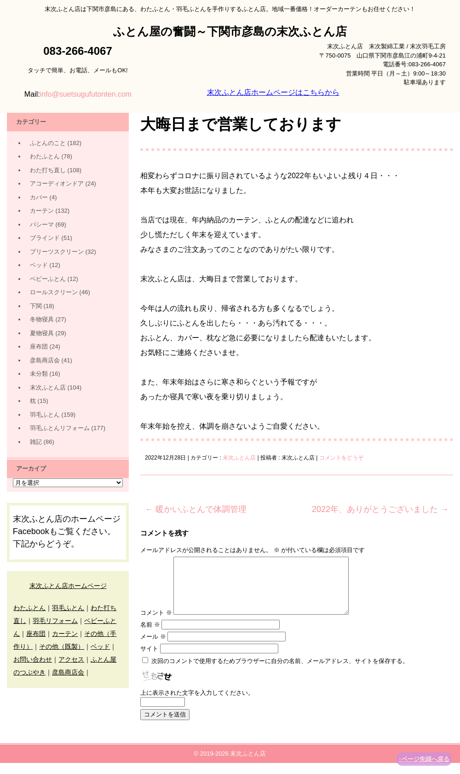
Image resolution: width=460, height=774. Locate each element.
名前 (150, 635)
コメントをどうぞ (341, 457)
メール (153, 647)
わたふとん (45, 156)
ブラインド (45, 237)
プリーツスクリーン (57, 251)
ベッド (39, 265)
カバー (39, 197)
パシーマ (42, 224)
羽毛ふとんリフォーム (60, 428)
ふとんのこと (48, 143)
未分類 (39, 373)
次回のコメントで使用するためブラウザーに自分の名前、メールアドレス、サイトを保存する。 (279, 672)
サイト (149, 659)
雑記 (36, 441)
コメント (156, 623)
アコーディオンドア (57, 183)
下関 (36, 306)
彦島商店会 (45, 360)
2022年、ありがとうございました (380, 509)
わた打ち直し (48, 170)
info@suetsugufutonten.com (86, 94)
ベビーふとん (48, 278)
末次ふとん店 (239, 457)
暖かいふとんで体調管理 (196, 509)
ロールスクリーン (54, 292)
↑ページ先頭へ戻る (424, 759)
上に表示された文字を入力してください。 (197, 703)
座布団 (39, 346)
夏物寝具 (42, 333)
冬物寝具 (42, 319)
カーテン (42, 210)
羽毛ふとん (45, 414)
